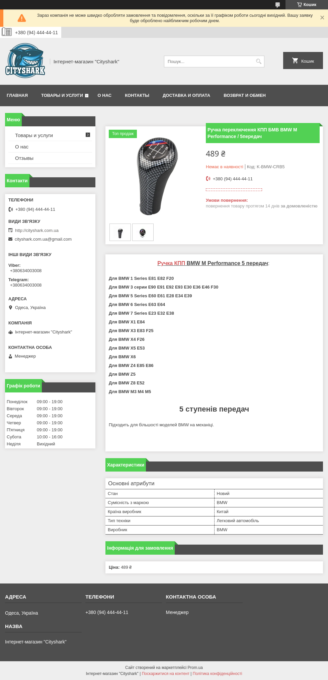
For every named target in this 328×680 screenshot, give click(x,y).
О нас (105, 95)
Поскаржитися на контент (165, 673)
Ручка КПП (171, 263)
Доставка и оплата (186, 95)
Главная (17, 95)
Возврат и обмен (245, 95)
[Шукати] (258, 61)
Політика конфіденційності (217, 673)
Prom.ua (195, 667)
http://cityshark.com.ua (37, 230)
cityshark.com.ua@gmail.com (43, 239)
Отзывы (24, 158)
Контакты (137, 95)
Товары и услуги (62, 95)
